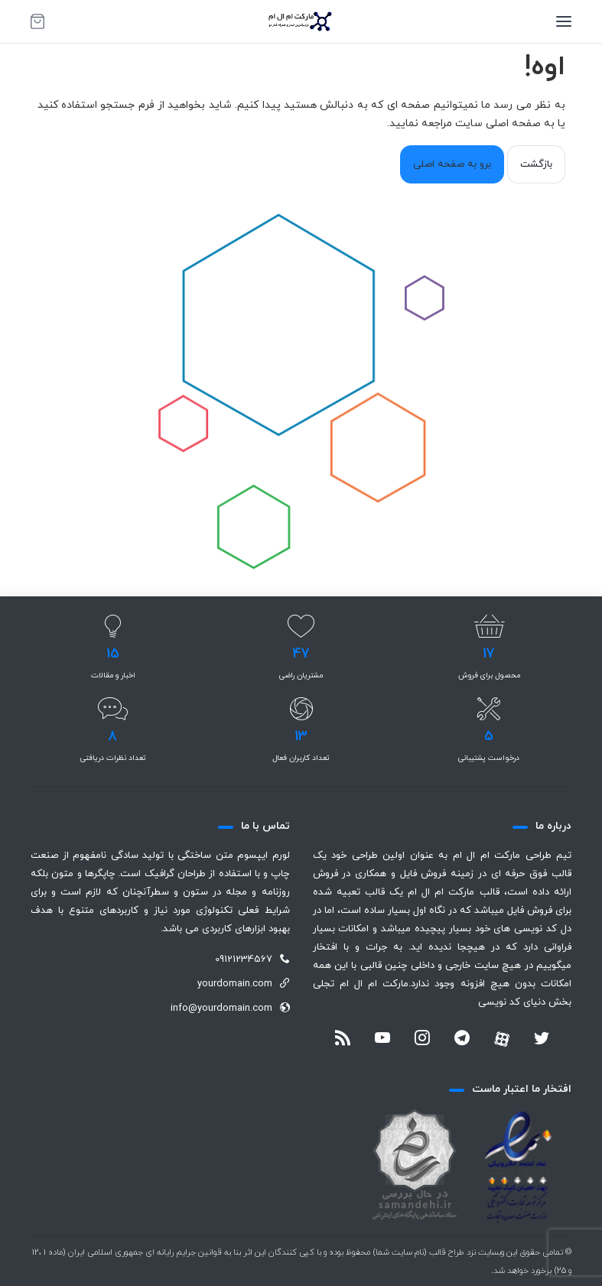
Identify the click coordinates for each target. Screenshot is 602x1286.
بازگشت (536, 164)
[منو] (563, 21)
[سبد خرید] (37, 21)
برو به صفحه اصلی (452, 164)
